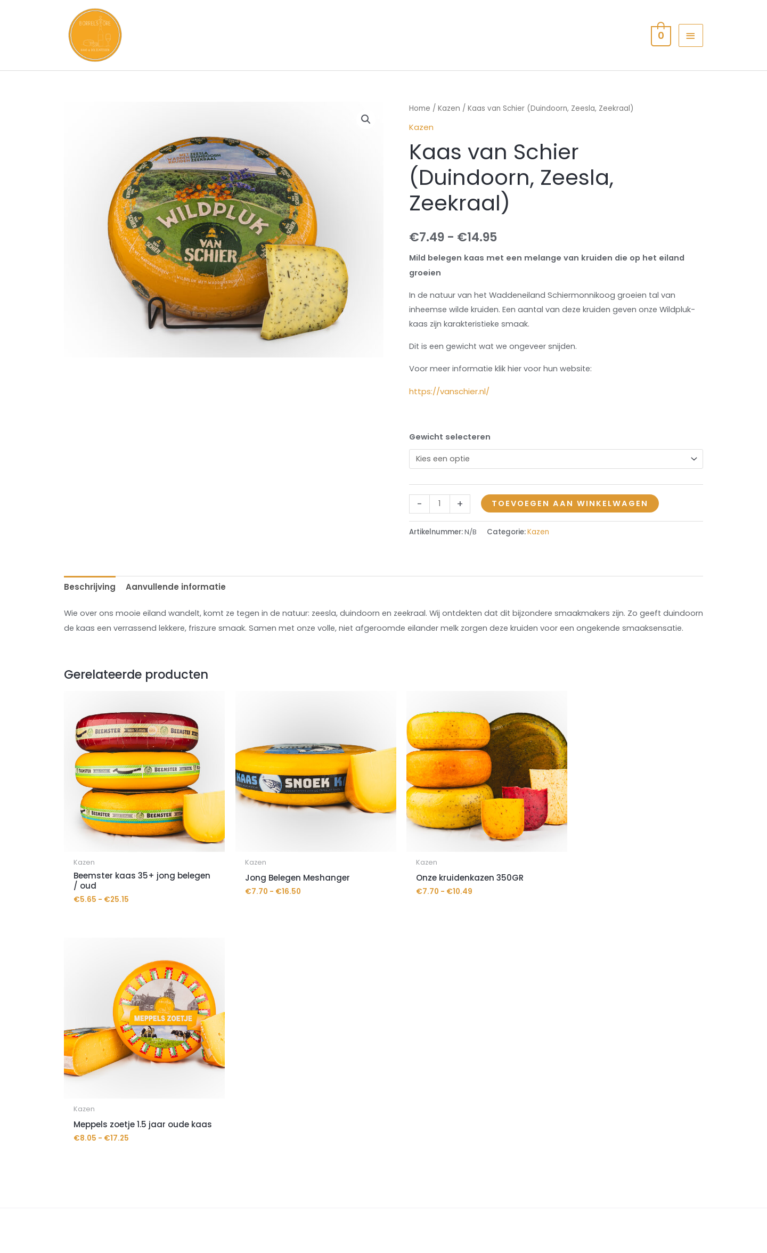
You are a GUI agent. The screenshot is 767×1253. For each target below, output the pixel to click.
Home (419, 126)
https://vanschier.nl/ (449, 412)
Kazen (449, 126)
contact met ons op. (630, 1124)
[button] (366, 137)
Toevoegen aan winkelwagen (571, 526)
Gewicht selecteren (451, 457)
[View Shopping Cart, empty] (659, 44)
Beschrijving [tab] (90, 610)
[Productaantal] (439, 526)
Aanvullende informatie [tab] (176, 610)
